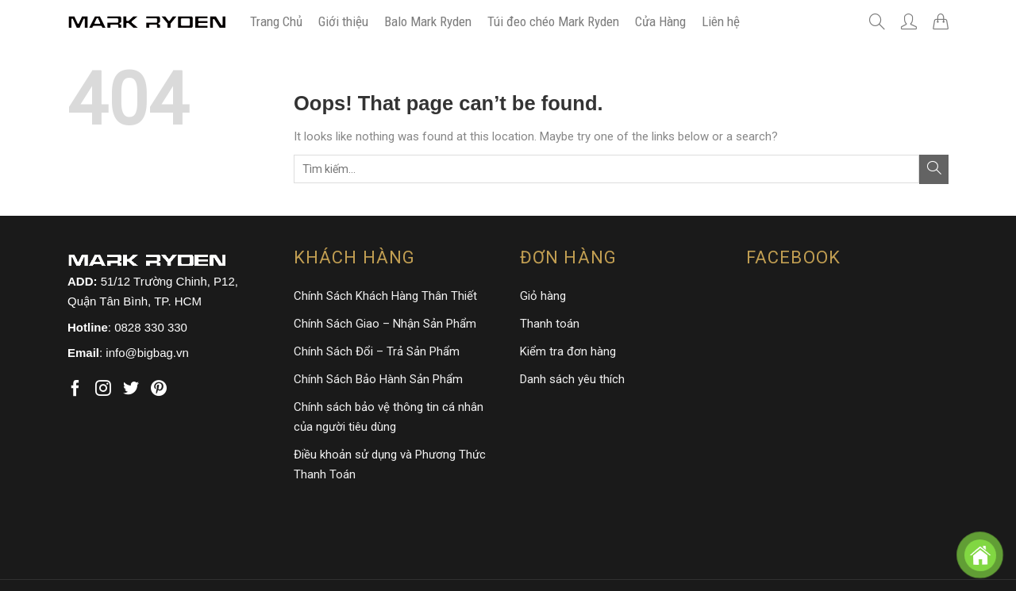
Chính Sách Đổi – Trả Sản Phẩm (377, 351)
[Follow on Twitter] (131, 389)
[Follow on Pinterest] (159, 389)
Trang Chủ (276, 21)
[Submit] (934, 169)
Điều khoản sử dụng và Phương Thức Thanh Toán (390, 464)
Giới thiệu (343, 21)
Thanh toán (549, 324)
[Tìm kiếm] (877, 21)
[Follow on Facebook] (75, 389)
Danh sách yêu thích (572, 379)
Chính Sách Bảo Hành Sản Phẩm (378, 379)
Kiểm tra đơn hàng (568, 351)
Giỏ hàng (543, 296)
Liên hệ (721, 21)
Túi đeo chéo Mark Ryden (553, 21)
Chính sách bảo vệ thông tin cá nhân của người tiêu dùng (388, 417)
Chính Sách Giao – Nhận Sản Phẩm (385, 324)
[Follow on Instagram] (103, 389)
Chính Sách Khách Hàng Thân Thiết (385, 296)
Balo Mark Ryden (427, 21)
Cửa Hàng (660, 21)
